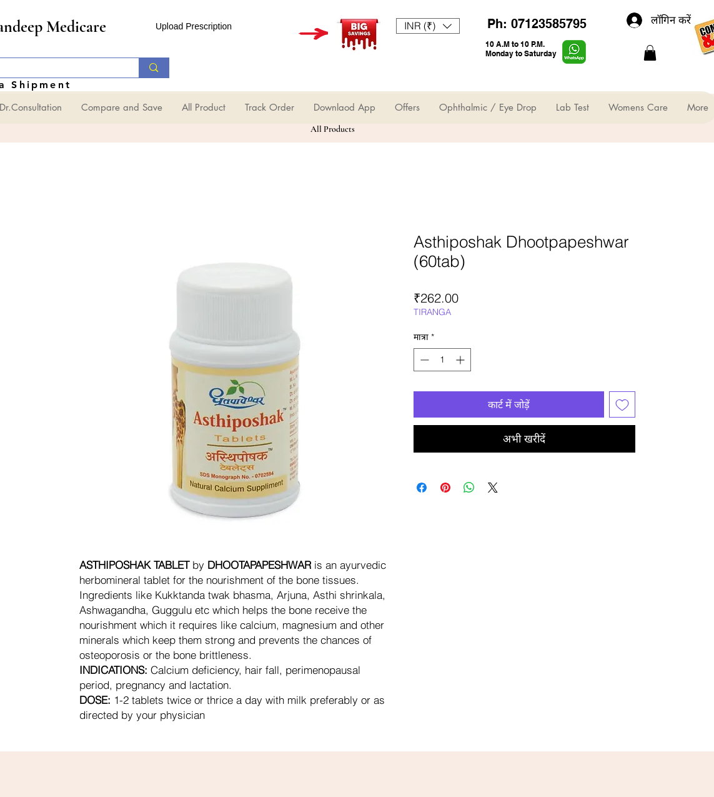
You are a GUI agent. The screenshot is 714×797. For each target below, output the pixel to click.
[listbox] (428, 26)
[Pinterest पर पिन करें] (445, 487)
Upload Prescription (194, 26)
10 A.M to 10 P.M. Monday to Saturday (521, 48)
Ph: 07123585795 (537, 23)
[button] (428, 26)
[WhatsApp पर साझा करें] (469, 487)
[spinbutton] (442, 360)
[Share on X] (492, 487)
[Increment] (461, 360)
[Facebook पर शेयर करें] (421, 487)
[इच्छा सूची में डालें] (622, 404)
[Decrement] (423, 360)
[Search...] (153, 68)
